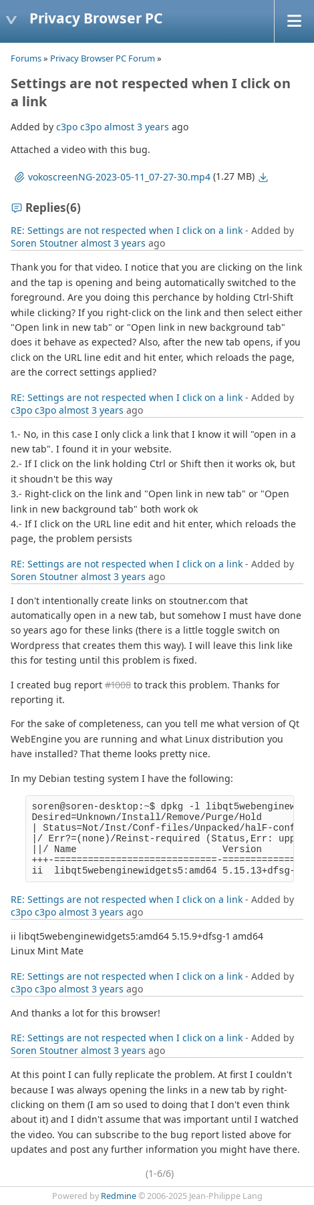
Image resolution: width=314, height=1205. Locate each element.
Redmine (118, 1196)
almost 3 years (136, 126)
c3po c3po (79, 126)
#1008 (118, 684)
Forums (26, 58)
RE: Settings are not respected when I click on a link (127, 230)
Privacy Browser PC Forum (102, 58)
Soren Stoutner (44, 243)
